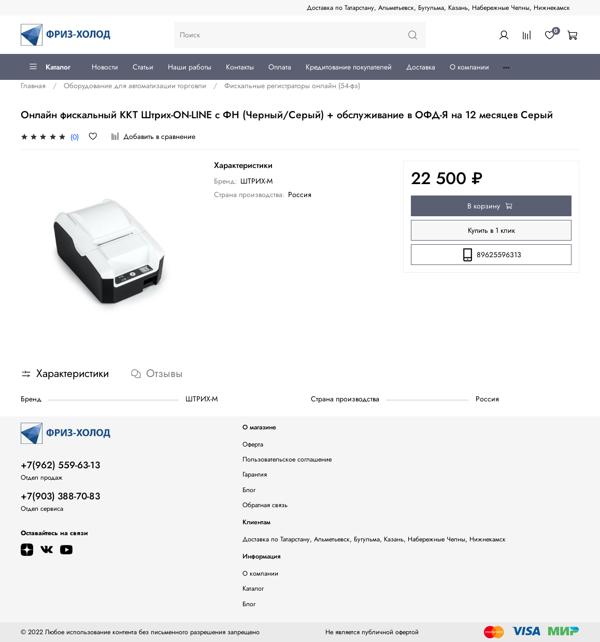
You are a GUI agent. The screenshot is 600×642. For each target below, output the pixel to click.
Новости (105, 67)
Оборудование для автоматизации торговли (135, 85)
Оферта (252, 444)
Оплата (279, 67)
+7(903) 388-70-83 (60, 496)
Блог (248, 490)
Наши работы (189, 67)
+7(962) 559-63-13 (60, 465)
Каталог (49, 67)
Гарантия (254, 474)
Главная (33, 85)
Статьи (143, 67)
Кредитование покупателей (349, 67)
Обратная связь (265, 505)
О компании (469, 67)
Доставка (420, 67)
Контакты (240, 67)
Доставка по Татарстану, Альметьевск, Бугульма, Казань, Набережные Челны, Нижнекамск (438, 7)
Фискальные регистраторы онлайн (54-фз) (292, 85)
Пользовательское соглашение (287, 459)
